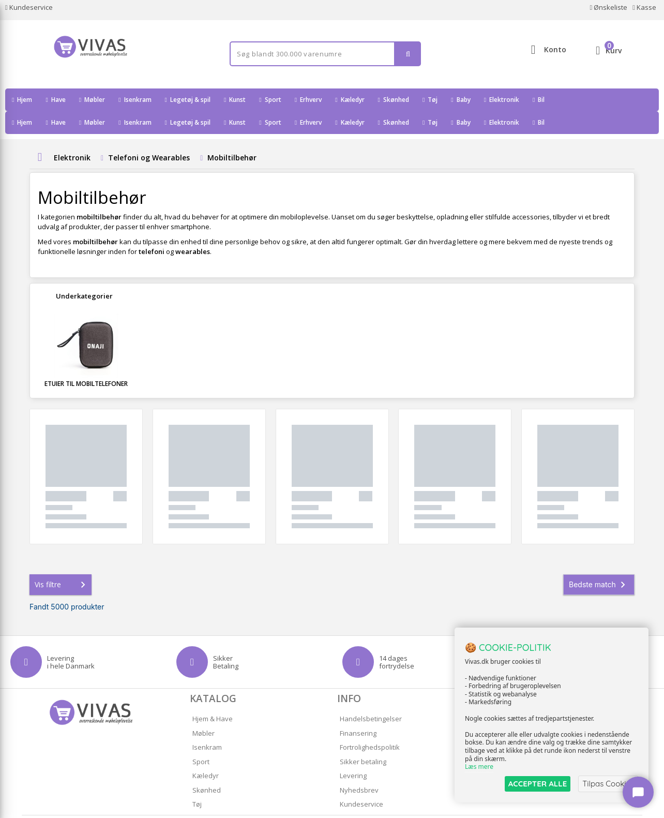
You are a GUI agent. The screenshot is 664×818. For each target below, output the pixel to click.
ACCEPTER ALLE (537, 784)
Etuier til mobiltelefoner (86, 360)
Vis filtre (62, 562)
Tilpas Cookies (608, 784)
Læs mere (479, 767)
